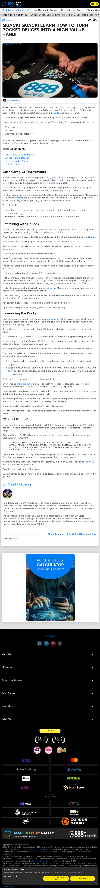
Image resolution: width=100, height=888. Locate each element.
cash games (50, 177)
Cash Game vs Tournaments (19, 155)
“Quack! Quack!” (13, 164)
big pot (92, 237)
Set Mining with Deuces (17, 158)
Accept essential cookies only (56, 878)
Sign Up (94, 4)
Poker (4, 15)
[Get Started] (50, 731)
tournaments (52, 319)
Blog (12, 15)
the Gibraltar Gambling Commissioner (31, 849)
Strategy (22, 15)
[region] (50, 876)
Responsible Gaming (11, 680)
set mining (51, 288)
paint (10, 371)
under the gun (23, 384)
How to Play (7, 706)
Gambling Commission (40, 861)
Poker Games (8, 693)
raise (20, 198)
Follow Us (6, 719)
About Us (6, 654)
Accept (82, 879)
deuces (34, 122)
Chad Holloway (15, 100)
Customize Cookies (11, 876)
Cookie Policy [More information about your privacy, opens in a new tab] (78, 872)
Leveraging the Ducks (16, 161)
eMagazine (7, 667)
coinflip (56, 113)
